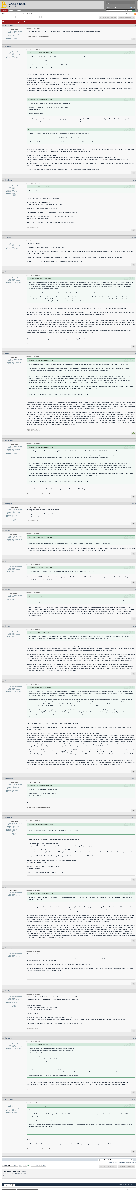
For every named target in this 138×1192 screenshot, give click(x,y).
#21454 (134, 778)
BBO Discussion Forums (8, 13)
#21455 (134, 817)
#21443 (134, 180)
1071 (20, 17)
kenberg (8, 272)
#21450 (134, 561)
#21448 (134, 503)
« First (13, 17)
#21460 (134, 1099)
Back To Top (5, 1189)
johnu (7, 530)
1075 (37, 17)
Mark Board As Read (32, 1189)
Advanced (136, 11)
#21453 (134, 681)
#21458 (134, 991)
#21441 (134, 25)
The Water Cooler (28, 13)
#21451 (134, 589)
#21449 (134, 530)
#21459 (134, 1038)
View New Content (128, 13)
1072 (24, 17)
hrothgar (8, 180)
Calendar (18, 10)
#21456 (134, 887)
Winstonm (9, 25)
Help (132, 7)
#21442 (134, 46)
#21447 (134, 440)
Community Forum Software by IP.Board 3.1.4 (124, 1189)
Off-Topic (19, 13)
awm (7, 353)
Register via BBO (112, 7)
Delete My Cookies (22, 1189)
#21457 (134, 948)
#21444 (134, 237)
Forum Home (12, 1189)
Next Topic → (132, 1162)
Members (11, 10)
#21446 (134, 353)
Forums (4, 10)
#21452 (134, 626)
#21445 (134, 272)
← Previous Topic (113, 1162)
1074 (33, 17)
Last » (44, 17)
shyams (8, 46)
